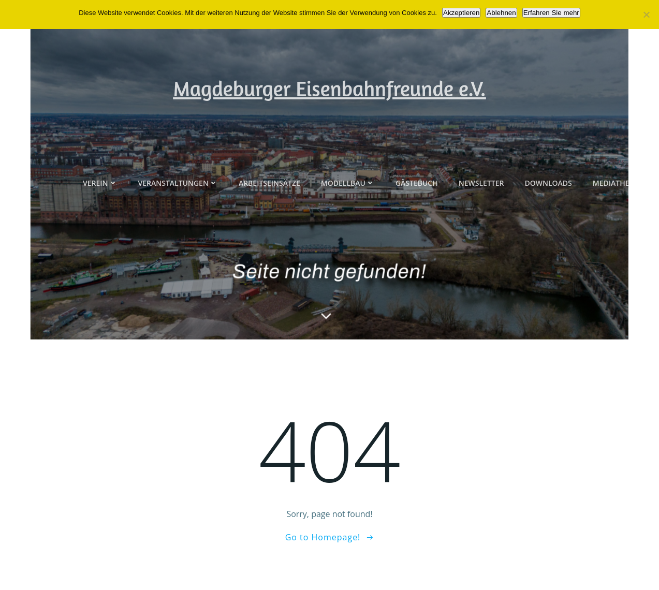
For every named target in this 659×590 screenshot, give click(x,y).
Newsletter (481, 206)
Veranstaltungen (178, 206)
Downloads (548, 206)
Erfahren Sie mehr (551, 13)
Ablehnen (501, 13)
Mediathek (613, 206)
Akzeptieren (461, 13)
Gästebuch (417, 206)
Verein (100, 206)
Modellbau (348, 206)
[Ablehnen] (646, 14)
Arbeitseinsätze (269, 206)
